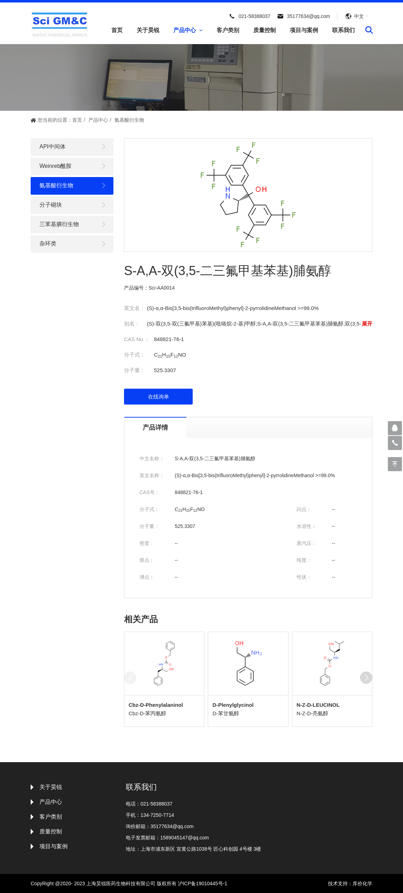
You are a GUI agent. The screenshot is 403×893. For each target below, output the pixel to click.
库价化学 (362, 883)
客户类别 (228, 30)
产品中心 (188, 30)
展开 (367, 324)
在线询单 (158, 397)
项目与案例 (304, 30)
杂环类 (72, 244)
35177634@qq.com (308, 16)
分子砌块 (72, 205)
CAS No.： (137, 339)
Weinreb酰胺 (72, 166)
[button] (366, 678)
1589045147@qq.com (184, 837)
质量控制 (264, 30)
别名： (132, 324)
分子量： (134, 370)
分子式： (134, 355)
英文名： (134, 308)
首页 (117, 30)
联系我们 (343, 30)
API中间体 (72, 147)
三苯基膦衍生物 (72, 224)
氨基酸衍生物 (129, 120)
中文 (359, 16)
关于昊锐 (148, 30)
